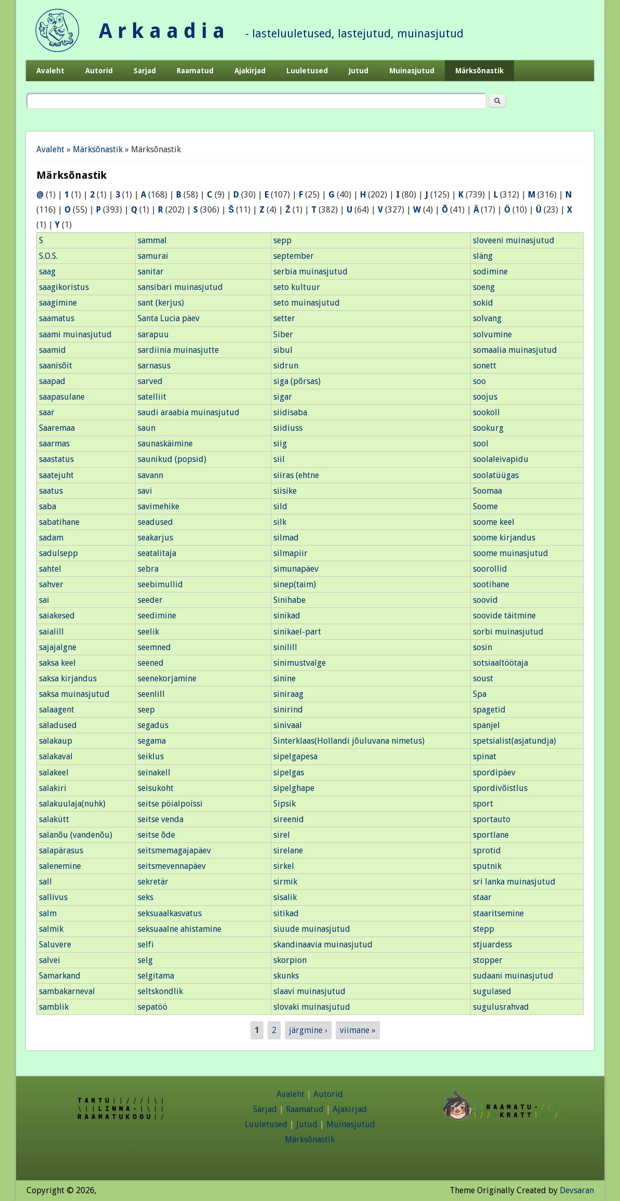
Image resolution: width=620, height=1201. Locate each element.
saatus (51, 491)
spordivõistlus (500, 788)
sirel (281, 835)
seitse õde (156, 835)
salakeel (54, 772)
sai (44, 600)
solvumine (492, 334)
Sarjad (145, 71)
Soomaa (487, 491)
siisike (285, 491)
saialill (51, 632)
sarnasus (154, 366)
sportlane (491, 835)
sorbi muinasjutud (508, 632)
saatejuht (56, 475)
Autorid (99, 71)
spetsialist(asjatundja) (514, 741)
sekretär (153, 882)
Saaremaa (57, 428)
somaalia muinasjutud (515, 350)
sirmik (285, 882)
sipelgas (288, 772)
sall (45, 882)
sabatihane (59, 522)
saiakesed (57, 616)
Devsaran (577, 1190)
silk (279, 522)
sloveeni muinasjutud (514, 240)
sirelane (288, 850)
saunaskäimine (165, 443)
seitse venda (160, 819)
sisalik (285, 897)
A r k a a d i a (162, 31)
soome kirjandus (504, 538)
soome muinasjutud (510, 553)
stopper (488, 960)
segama (152, 741)
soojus (485, 397)
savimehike (158, 506)
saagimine (58, 303)
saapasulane (62, 397)
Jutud (358, 71)
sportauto (491, 819)
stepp (483, 929)
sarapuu (153, 334)
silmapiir (290, 553)
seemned (154, 647)
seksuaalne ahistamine (179, 929)
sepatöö (152, 1007)
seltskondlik (160, 991)
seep (146, 710)
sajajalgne (57, 647)
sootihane (491, 584)
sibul (283, 350)
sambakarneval (67, 991)
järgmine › (308, 1030)
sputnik (487, 866)
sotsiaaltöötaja (500, 663)
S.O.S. (48, 256)
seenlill (151, 694)
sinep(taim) (294, 584)
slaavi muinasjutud (309, 991)
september (293, 256)
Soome (485, 506)
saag (47, 271)
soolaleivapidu (501, 459)
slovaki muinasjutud (311, 1007)
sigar (282, 397)
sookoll (486, 412)
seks (145, 897)
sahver (51, 584)
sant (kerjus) (161, 303)
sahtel (50, 569)
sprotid (487, 850)
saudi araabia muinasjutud (189, 412)
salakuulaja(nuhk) (72, 804)
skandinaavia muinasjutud (323, 944)
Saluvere (55, 944)
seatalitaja (157, 553)
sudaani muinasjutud (513, 976)
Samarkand (60, 976)
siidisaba (290, 412)
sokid (483, 303)
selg (145, 960)
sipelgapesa (295, 756)
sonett (484, 366)
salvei (49, 960)
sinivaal (287, 725)
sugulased (492, 991)
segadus (153, 725)
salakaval (56, 756)
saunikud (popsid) (172, 459)
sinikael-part (297, 632)
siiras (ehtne (296, 475)
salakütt (54, 819)
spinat (484, 756)
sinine (284, 678)
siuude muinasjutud (311, 929)
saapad (52, 381)
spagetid (489, 710)
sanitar (151, 271)
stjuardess (492, 944)
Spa (479, 694)
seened (151, 663)
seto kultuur (296, 287)
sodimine (490, 271)
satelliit (152, 397)
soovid (485, 600)
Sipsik (284, 804)
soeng (484, 287)
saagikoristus (64, 287)
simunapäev (296, 569)
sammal (152, 240)
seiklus (151, 756)
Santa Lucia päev (169, 318)
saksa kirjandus (68, 678)
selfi (146, 944)
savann (150, 475)
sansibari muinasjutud (180, 287)
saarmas (54, 443)
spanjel (486, 725)
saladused (58, 725)
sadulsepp (58, 553)
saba (47, 506)
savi (145, 491)
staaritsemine (498, 913)
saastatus (56, 459)
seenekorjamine (167, 678)
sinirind (288, 710)
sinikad (286, 616)
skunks (286, 976)
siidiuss (287, 428)
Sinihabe (289, 600)
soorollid (490, 569)
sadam (51, 538)
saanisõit (55, 366)
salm (48, 913)
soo (479, 381)
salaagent (56, 710)
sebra (148, 569)
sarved (150, 381)
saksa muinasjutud (74, 694)
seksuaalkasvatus (170, 913)
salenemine (60, 866)
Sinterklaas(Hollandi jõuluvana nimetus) (349, 741)
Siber (283, 334)
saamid (52, 350)
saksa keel (57, 663)
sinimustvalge (299, 663)
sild (280, 506)
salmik (51, 929)
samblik (54, 1007)
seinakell (154, 772)
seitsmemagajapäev (174, 850)
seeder (150, 600)
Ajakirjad (250, 71)
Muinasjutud (411, 71)
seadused (155, 522)
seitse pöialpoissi (170, 804)
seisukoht (156, 788)
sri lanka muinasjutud (514, 882)
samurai (153, 256)
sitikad (286, 913)
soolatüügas (496, 475)
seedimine (157, 616)
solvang (487, 318)
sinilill (285, 647)
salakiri (53, 788)
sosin (482, 647)
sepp (282, 240)
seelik (148, 632)
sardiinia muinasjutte (178, 350)
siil (279, 459)
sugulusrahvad (501, 1007)
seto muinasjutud (306, 303)
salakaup (55, 741)
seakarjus (155, 538)
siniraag (288, 694)
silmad (286, 538)
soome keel (494, 522)
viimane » (358, 1030)
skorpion (290, 960)
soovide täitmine (504, 616)
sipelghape (293, 788)
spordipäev (494, 772)
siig (280, 443)
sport (483, 804)
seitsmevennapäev (172, 866)
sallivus (53, 897)
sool (481, 443)
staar (482, 897)
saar (47, 412)
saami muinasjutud (75, 334)
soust (483, 678)
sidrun (285, 366)
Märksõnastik (479, 71)
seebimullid (160, 584)
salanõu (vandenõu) (75, 835)
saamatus (56, 318)
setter (284, 318)
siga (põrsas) (297, 381)
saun (146, 428)
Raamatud (195, 71)
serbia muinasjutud (310, 271)
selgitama (156, 976)
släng (483, 256)
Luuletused (307, 71)
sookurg (488, 428)
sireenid (288, 819)
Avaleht (50, 71)
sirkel (283, 866)
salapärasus (61, 850)
